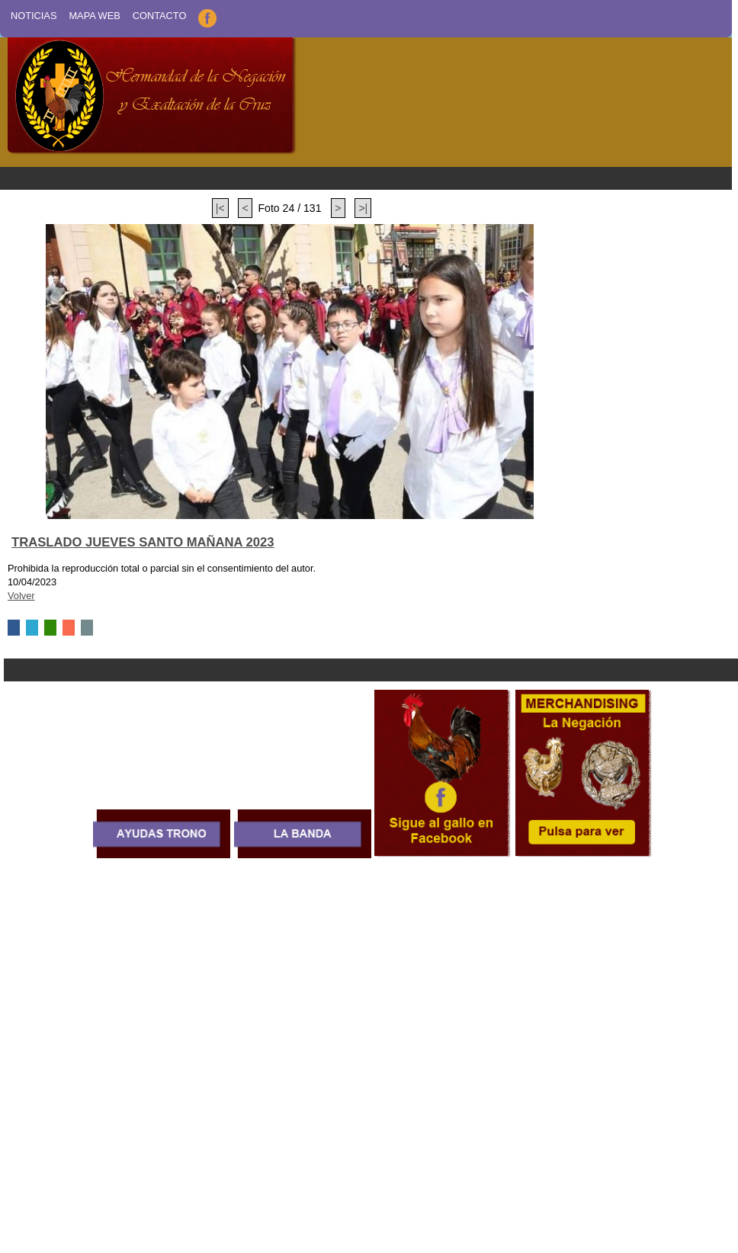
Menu (366, 178)
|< (220, 208)
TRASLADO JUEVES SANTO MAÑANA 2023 (142, 542)
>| (362, 208)
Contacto (160, 15)
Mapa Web (94, 15)
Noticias (33, 15)
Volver (21, 595)
